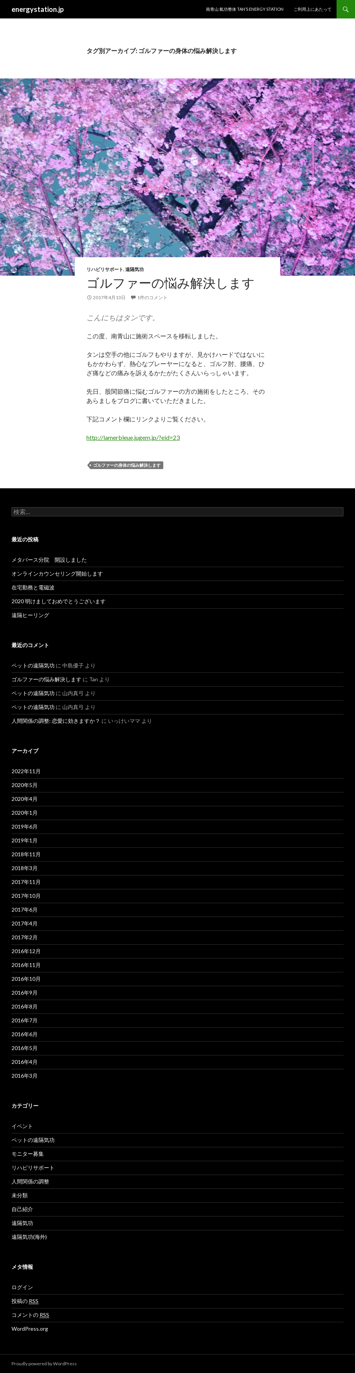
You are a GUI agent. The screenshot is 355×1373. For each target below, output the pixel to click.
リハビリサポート (104, 269)
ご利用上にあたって (313, 9)
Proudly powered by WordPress (44, 1363)
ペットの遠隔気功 (33, 665)
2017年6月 (25, 909)
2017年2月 (25, 937)
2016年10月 (26, 978)
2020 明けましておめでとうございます (59, 601)
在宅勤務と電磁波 (33, 587)
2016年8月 (25, 1006)
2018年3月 (25, 868)
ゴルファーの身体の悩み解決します (127, 465)
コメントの (30, 1314)
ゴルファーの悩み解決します (170, 282)
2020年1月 (25, 812)
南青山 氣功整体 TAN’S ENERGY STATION (245, 9)
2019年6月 (25, 826)
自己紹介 (22, 1209)
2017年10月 (26, 895)
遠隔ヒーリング (30, 615)
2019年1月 (25, 840)
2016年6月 (25, 1034)
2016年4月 (25, 1061)
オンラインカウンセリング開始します (57, 573)
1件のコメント (152, 297)
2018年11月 (26, 854)
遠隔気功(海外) (29, 1236)
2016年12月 (26, 951)
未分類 (20, 1195)
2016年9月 (25, 992)
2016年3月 (25, 1075)
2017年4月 (25, 923)
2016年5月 (25, 1048)
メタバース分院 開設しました (49, 559)
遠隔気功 (134, 269)
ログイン (22, 1287)
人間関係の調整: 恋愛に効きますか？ (56, 720)
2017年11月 (26, 882)
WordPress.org (30, 1328)
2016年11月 (26, 965)
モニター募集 (28, 1153)
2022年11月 (26, 771)
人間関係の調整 (30, 1181)
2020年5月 (25, 785)
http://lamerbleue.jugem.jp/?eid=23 (133, 437)
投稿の (25, 1301)
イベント (22, 1126)
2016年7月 (25, 1020)
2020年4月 (25, 799)
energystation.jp (38, 9)
